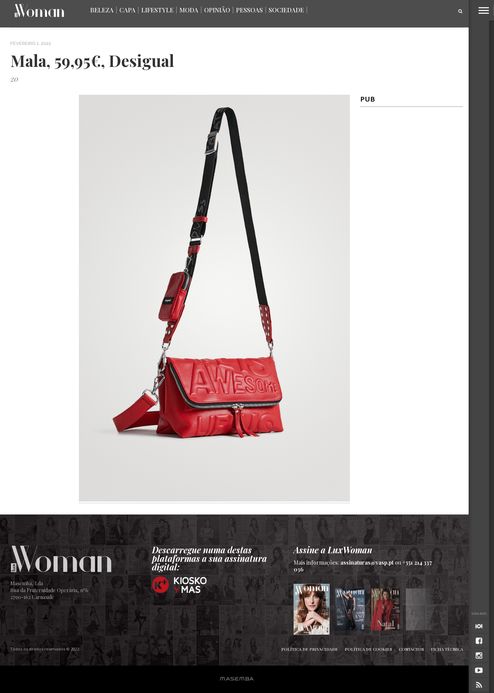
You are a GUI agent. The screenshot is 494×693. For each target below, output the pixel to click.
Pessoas (249, 10)
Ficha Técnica (447, 649)
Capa (127, 10)
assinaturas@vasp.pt (366, 562)
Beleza (102, 10)
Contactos (411, 649)
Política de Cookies (368, 649)
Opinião (217, 10)
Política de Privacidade (309, 649)
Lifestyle (157, 10)
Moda (188, 10)
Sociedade (286, 10)
